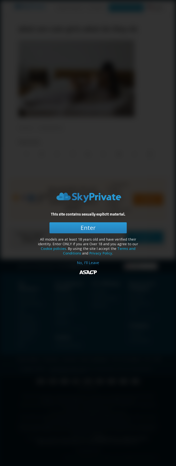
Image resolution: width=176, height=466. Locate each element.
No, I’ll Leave (88, 262)
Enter (88, 228)
